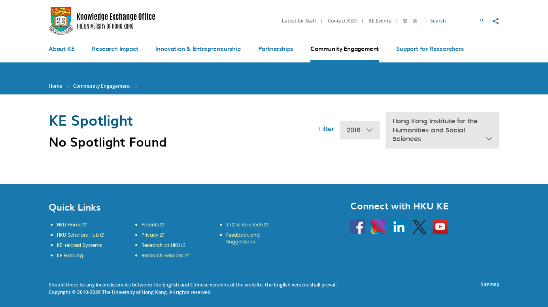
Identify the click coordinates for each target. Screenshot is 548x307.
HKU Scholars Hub (78, 235)
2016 (360, 130)
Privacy (150, 235)
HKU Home (69, 224)
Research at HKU (161, 245)
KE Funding (70, 255)
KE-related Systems (79, 245)
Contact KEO (342, 20)
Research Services (162, 255)
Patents (150, 224)
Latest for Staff (299, 20)
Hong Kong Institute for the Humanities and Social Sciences (442, 131)
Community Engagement (101, 86)
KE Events (379, 20)
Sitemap (490, 284)
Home (55, 86)
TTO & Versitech (244, 224)
